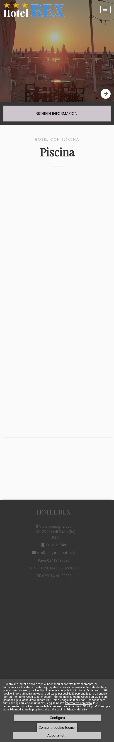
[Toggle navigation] (105, 9)
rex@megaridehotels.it (52, 552)
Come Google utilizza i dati (68, 700)
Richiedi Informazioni (57, 113)
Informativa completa (78, 703)
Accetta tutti (56, 735)
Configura (57, 718)
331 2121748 (53, 544)
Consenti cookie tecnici (57, 727)
